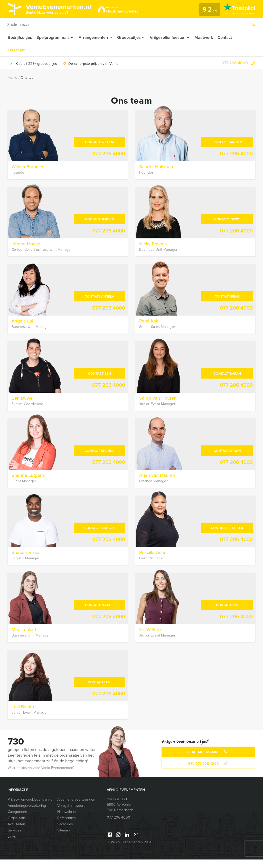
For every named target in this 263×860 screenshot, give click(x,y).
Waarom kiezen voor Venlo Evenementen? (41, 768)
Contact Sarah (227, 374)
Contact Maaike (99, 605)
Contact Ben (99, 374)
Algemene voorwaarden (76, 800)
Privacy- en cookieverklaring (30, 800)
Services (14, 831)
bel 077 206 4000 (208, 764)
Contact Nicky (227, 219)
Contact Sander (227, 142)
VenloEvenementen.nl (60, 8)
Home (12, 78)
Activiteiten (16, 824)
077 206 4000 (235, 63)
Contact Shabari (99, 528)
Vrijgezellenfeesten (169, 37)
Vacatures (65, 824)
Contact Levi (99, 682)
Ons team (16, 50)
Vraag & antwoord (71, 806)
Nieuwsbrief (66, 812)
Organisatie (17, 818)
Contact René (227, 296)
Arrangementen (93, 37)
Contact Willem (99, 142)
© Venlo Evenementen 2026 (129, 842)
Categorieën (17, 812)
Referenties (66, 818)
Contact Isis (227, 605)
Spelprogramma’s (53, 37)
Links (12, 837)
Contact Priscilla (227, 528)
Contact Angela (99, 296)
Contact (228, 37)
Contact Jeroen (99, 219)
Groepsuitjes (130, 37)
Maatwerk (207, 37)
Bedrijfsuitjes (20, 37)
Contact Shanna (99, 451)
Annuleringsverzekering (27, 806)
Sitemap (63, 831)
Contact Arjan (227, 451)
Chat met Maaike (208, 752)
